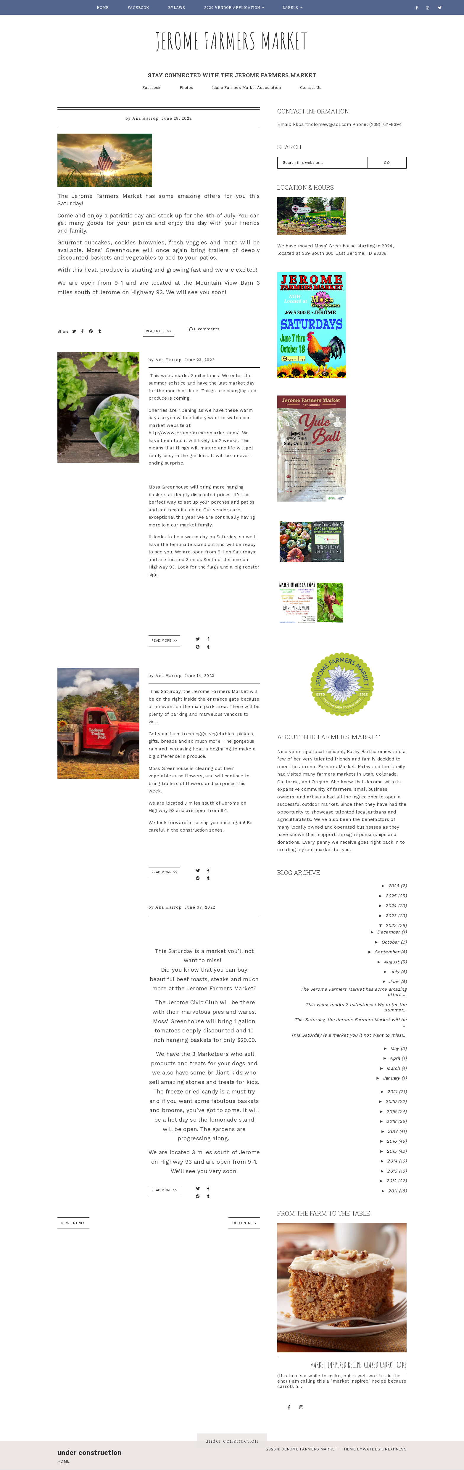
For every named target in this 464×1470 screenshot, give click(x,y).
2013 (393, 1171)
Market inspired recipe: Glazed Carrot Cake (358, 1365)
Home (103, 7)
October (391, 942)
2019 (392, 1111)
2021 (393, 1091)
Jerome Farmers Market (232, 41)
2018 (392, 1121)
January (392, 1078)
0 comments (204, 329)
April (396, 1058)
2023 (391, 915)
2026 (394, 885)
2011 (393, 1191)
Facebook (138, 7)
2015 (392, 1151)
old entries (244, 1223)
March (394, 1068)
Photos (186, 87)
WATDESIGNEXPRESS (385, 1449)
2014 (393, 1161)
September (388, 952)
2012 (392, 1181)
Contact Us (311, 87)
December (389, 932)
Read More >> (159, 331)
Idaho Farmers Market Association (246, 87)
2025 (391, 896)
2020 (391, 1101)
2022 (391, 925)
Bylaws (176, 7)
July (395, 971)
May (395, 1048)
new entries (73, 1223)
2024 (391, 905)
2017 (393, 1131)
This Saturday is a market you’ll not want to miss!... (349, 1035)
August (392, 962)
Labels (290, 7)
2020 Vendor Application (232, 7)
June (395, 981)
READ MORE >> (164, 641)
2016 (392, 1141)
